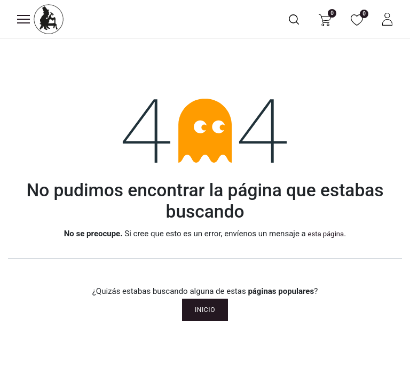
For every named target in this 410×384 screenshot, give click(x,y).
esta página (326, 234)
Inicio (205, 310)
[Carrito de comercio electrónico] (325, 19)
